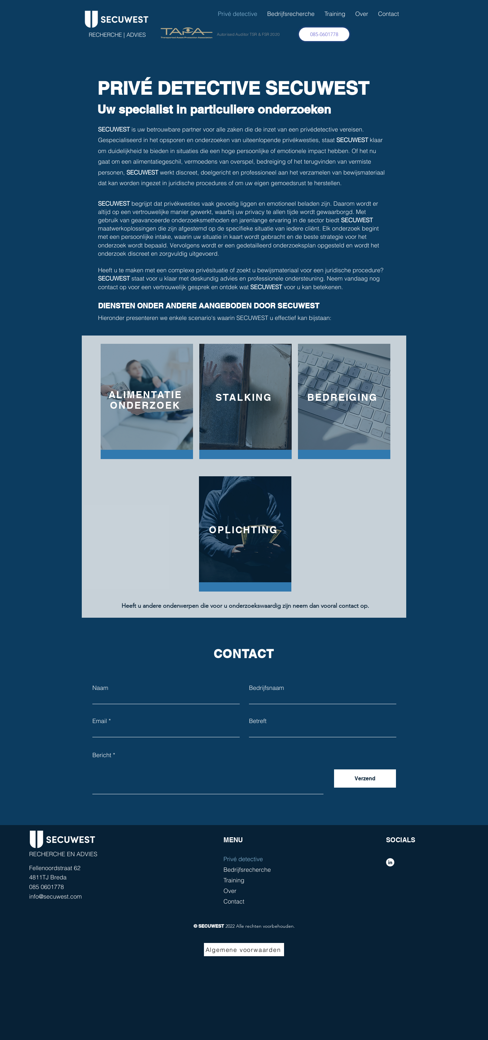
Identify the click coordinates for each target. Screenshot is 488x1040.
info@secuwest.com (55, 896)
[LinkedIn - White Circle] (390, 862)
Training (233, 880)
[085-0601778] (324, 34)
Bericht (101, 755)
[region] (145, 398)
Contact (233, 901)
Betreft (258, 721)
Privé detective (243, 859)
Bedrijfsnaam (266, 688)
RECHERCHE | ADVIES (117, 34)
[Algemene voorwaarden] (244, 949)
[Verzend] (365, 778)
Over (229, 891)
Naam (100, 688)
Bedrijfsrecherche (247, 869)
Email (99, 721)
